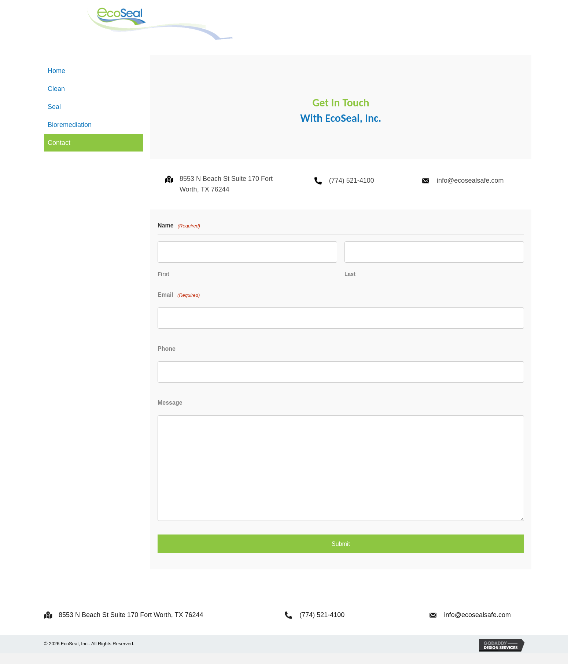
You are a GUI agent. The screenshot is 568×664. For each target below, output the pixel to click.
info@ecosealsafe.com (470, 200)
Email (179, 313)
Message (170, 416)
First (163, 292)
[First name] (247, 271)
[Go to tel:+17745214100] (318, 200)
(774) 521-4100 (351, 200)
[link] (93, 91)
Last (349, 292)
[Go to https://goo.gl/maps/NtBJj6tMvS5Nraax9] (168, 199)
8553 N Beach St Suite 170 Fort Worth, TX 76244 (131, 626)
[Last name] (434, 271)
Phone (167, 364)
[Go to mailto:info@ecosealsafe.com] (425, 200)
